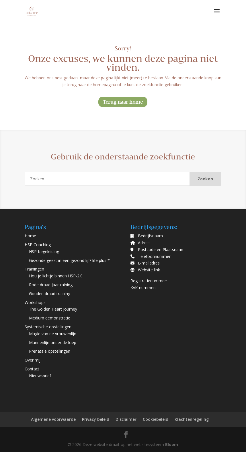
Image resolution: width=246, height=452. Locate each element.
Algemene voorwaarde (53, 419)
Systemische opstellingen (48, 326)
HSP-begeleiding (44, 251)
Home (30, 235)
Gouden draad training (49, 293)
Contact (32, 369)
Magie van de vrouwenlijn (52, 333)
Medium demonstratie (49, 318)
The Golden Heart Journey (53, 309)
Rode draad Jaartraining (51, 284)
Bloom (171, 444)
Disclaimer (126, 419)
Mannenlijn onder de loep (52, 342)
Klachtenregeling (192, 419)
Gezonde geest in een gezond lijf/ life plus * (69, 260)
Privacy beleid (95, 419)
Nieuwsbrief (40, 375)
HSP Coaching (38, 244)
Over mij (32, 360)
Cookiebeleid (155, 419)
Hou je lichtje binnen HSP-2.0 (56, 276)
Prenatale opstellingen (49, 351)
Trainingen (34, 269)
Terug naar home (123, 101)
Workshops (35, 302)
